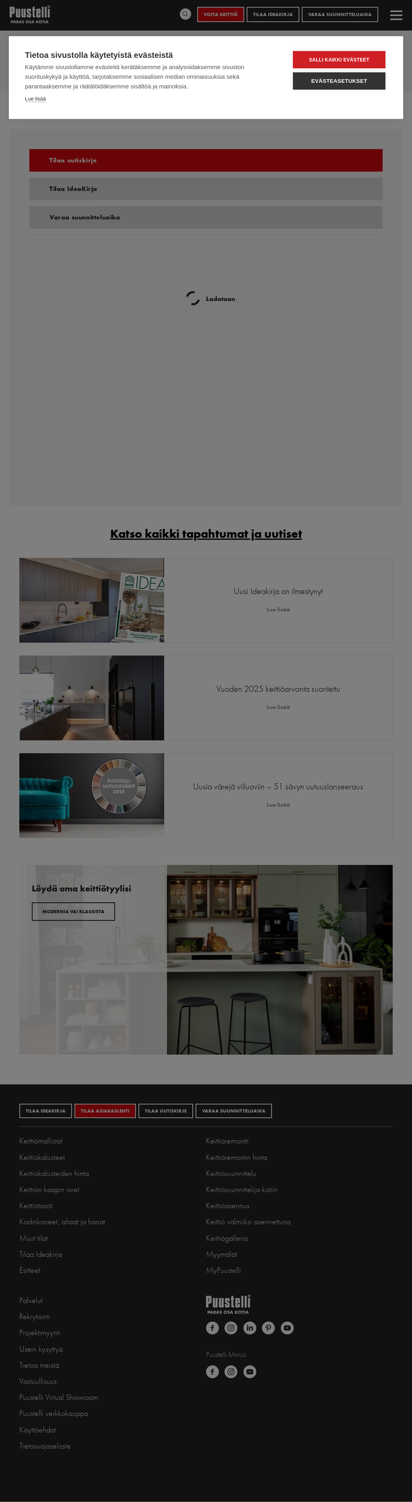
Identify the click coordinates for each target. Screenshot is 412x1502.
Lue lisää (35, 99)
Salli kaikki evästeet (339, 60)
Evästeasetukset (339, 81)
